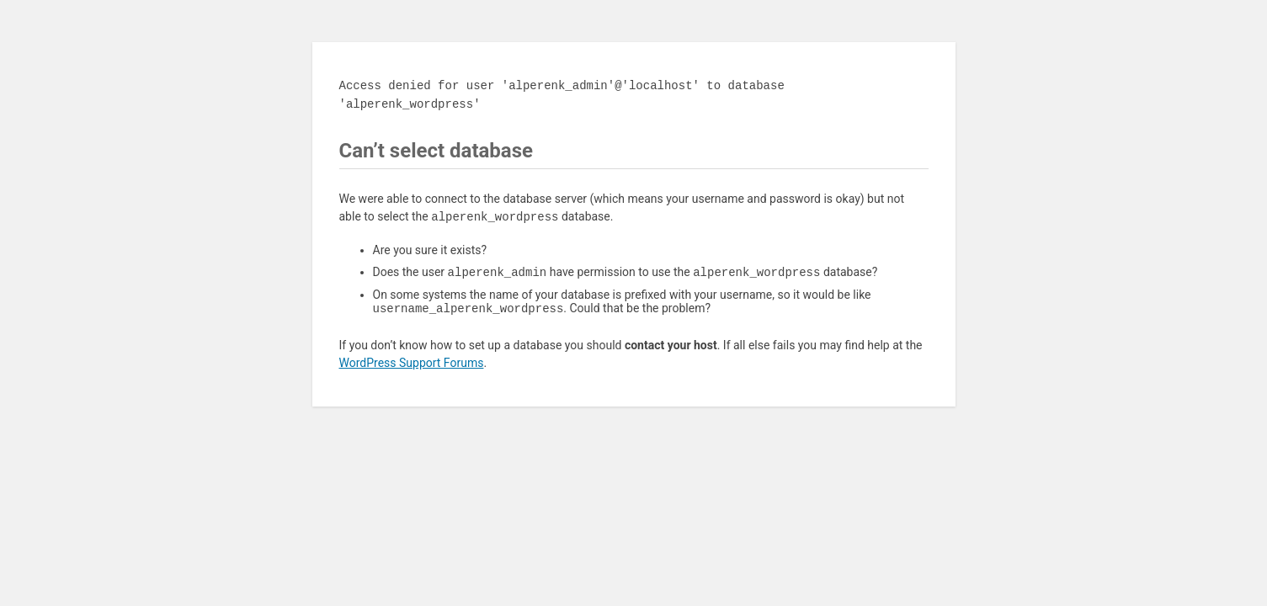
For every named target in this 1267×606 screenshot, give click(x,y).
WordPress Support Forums (411, 366)
